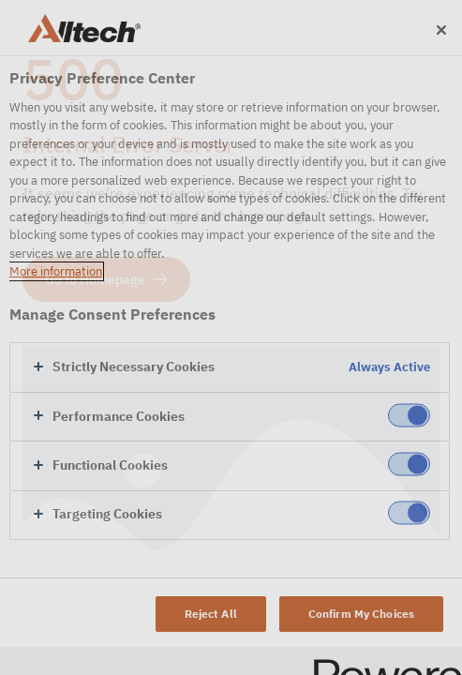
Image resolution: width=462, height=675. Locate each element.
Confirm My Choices (361, 614)
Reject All (211, 614)
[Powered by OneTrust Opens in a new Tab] (381, 663)
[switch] (409, 415)
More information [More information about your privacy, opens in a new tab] (55, 271)
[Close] (441, 30)
